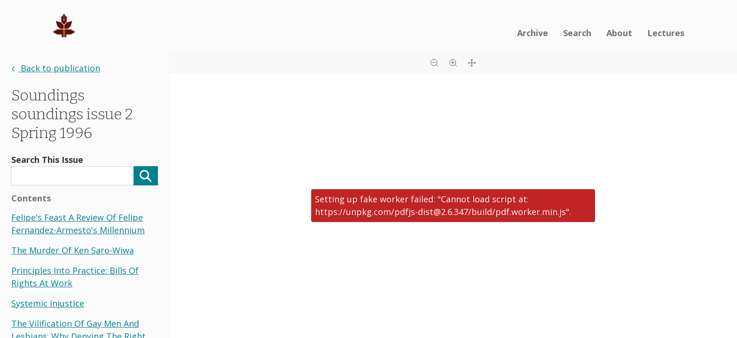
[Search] (145, 175)
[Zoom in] (453, 61)
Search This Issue (47, 159)
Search (577, 32)
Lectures (665, 32)
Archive (532, 32)
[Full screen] (471, 61)
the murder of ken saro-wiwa (72, 250)
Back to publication (55, 68)
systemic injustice (47, 303)
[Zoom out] (434, 61)
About (619, 32)
